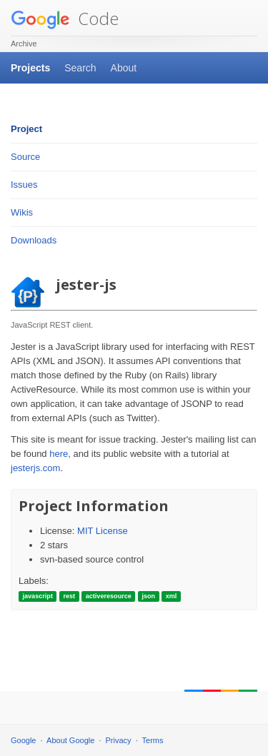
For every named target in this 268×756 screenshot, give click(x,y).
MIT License (102, 530)
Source (25, 156)
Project (26, 129)
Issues (24, 184)
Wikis (22, 212)
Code (65, 18)
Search (80, 68)
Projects (30, 68)
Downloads (33, 240)
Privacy (118, 740)
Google (23, 740)
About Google (70, 740)
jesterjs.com (35, 468)
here (58, 453)
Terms (153, 740)
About (124, 68)
